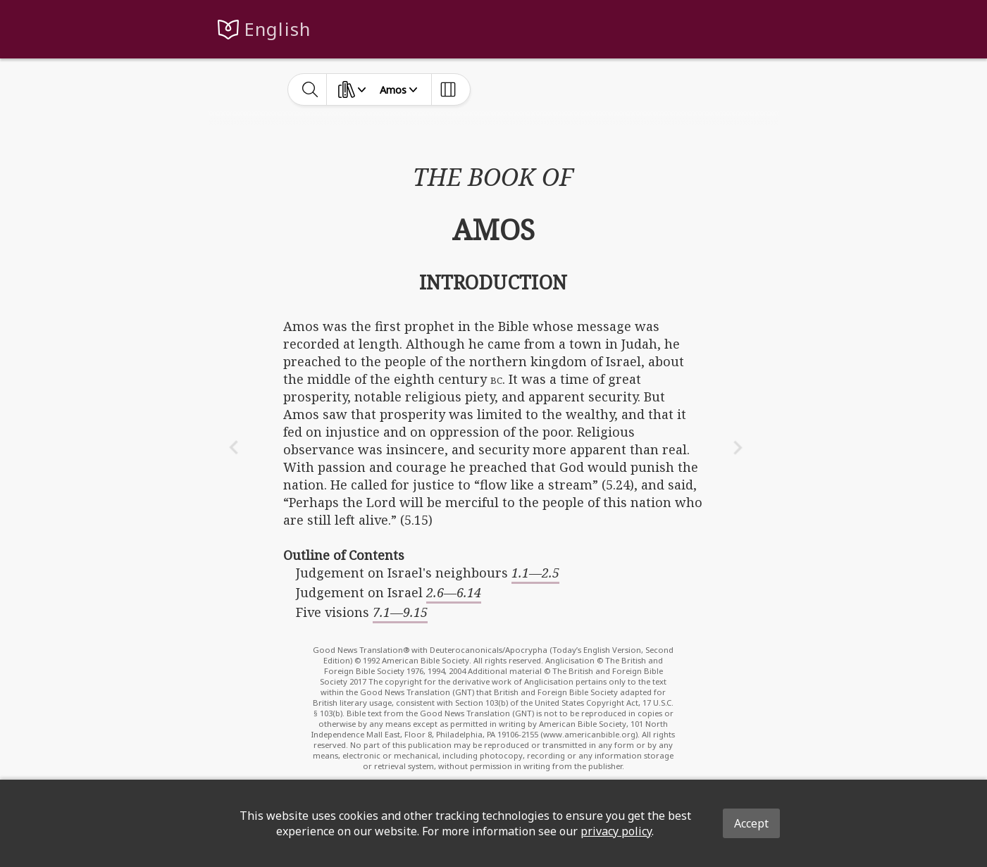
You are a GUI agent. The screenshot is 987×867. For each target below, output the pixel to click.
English (277, 29)
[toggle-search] (310, 89)
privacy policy (616, 831)
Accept (751, 823)
